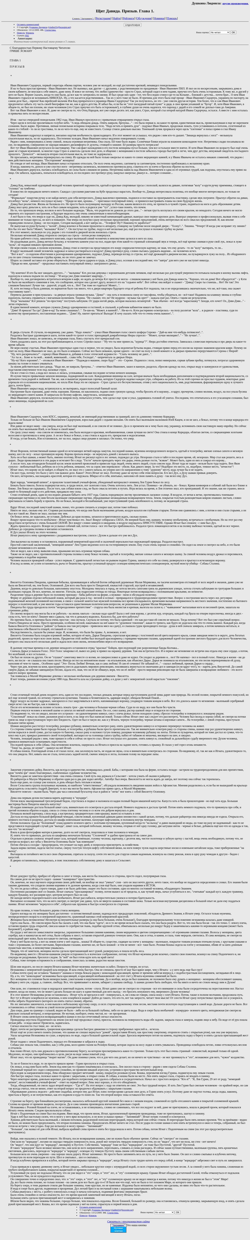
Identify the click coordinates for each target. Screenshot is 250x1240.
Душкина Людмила (38, 27)
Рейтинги (128, 18)
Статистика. (50, 30)
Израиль (30, 32)
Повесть (21, 32)
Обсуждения (144, 18)
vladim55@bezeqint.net (59, 27)
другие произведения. (235, 3)
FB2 (27, 35)
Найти (116, 18)
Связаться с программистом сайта (128, 1221)
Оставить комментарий (28, 24)
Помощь (172, 18)
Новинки (159, 18)
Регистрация (103, 18)
